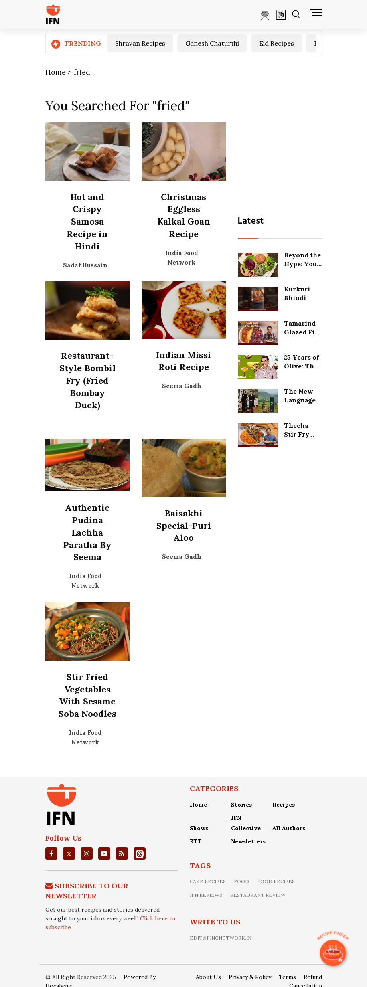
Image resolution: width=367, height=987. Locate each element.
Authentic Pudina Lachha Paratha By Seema (87, 532)
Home (198, 804)
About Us (208, 977)
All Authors (288, 828)
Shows (199, 828)
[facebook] (51, 853)
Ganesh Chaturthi (212, 43)
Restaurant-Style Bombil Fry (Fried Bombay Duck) (87, 380)
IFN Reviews (206, 895)
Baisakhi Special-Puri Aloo (183, 526)
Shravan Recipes (140, 43)
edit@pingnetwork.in (220, 938)
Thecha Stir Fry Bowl (296, 434)
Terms (287, 977)
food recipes (276, 881)
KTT (196, 841)
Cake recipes (208, 881)
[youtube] (104, 853)
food (241, 881)
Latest (251, 221)
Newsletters (248, 841)
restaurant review (258, 895)
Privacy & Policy (250, 977)
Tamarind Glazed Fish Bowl (303, 332)
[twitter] (69, 853)
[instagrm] (86, 853)
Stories (241, 804)
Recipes (283, 804)
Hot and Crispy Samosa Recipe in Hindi (87, 221)
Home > (59, 72)
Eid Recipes (276, 43)
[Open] (281, 15)
